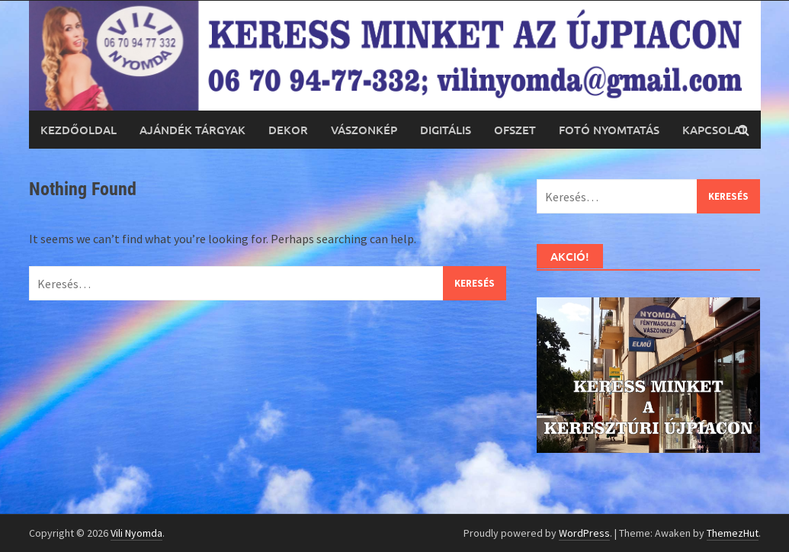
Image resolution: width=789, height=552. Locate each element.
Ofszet (515, 129)
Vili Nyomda (136, 533)
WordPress (584, 533)
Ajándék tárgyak (192, 129)
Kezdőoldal (78, 129)
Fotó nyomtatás (609, 129)
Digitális (445, 129)
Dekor (288, 129)
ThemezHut (733, 533)
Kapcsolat (714, 129)
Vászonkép (364, 129)
